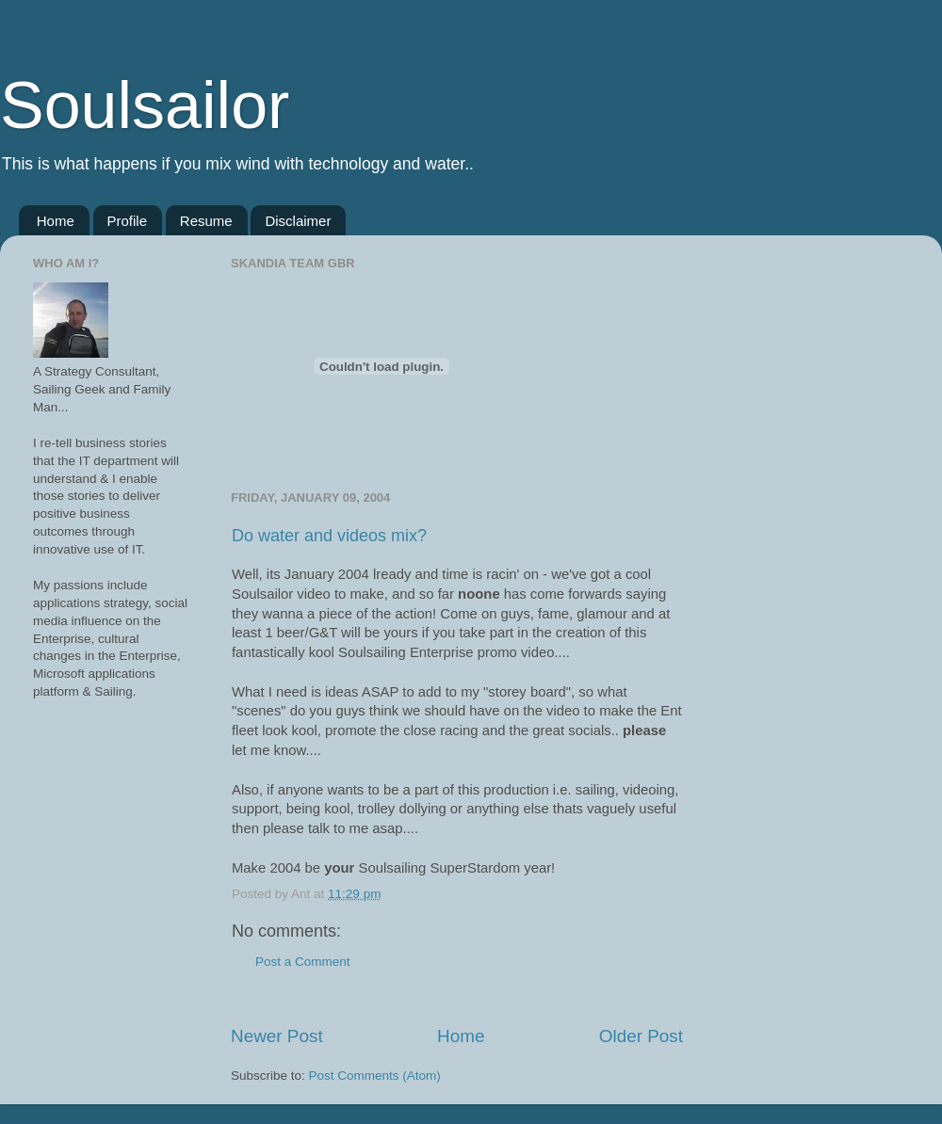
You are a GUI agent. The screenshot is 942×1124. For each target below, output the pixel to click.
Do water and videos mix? (329, 535)
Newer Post (277, 1036)
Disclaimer (298, 221)
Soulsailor (144, 105)
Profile (127, 221)
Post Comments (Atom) (375, 1075)
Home (55, 221)
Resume (206, 221)
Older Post (641, 1036)
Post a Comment (302, 962)
